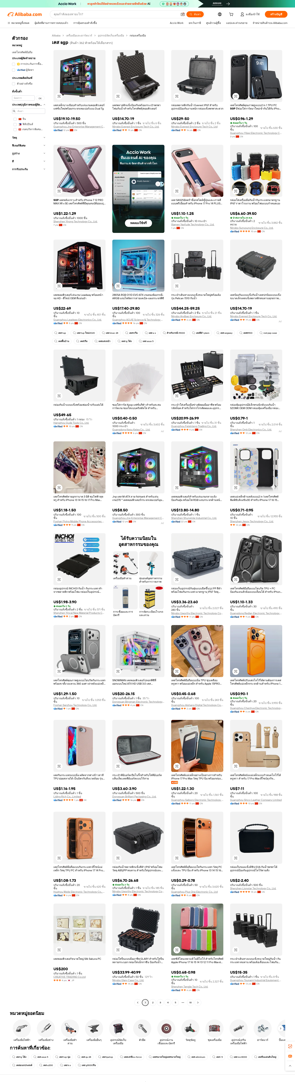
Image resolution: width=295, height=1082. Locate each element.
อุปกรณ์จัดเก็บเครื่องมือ (111, 35)
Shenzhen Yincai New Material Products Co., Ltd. (79, 612)
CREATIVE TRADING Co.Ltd (69, 976)
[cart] (232, 14)
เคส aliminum (196, 1057)
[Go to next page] (198, 1002)
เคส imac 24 (110, 332)
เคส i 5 (217, 1057)
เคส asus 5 (146, 341)
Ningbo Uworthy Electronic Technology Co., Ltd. (197, 613)
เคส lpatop (105, 1057)
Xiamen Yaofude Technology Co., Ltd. (192, 224)
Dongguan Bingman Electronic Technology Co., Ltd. (138, 701)
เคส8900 (245, 332)
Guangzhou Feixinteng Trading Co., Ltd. (194, 426)
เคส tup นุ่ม (62, 1057)
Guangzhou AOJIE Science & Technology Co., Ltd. (138, 319)
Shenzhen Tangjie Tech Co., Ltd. (189, 986)
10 (190, 1002)
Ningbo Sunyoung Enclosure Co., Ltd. (251, 227)
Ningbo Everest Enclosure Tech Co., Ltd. (135, 126)
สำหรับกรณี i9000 (174, 332)
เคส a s (150, 332)
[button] (182, 14)
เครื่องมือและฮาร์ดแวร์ (79, 35)
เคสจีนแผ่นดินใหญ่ (265, 1057)
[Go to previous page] (137, 1002)
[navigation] (28, 519)
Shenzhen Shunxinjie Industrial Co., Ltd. (194, 517)
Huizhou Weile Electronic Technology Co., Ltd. (79, 891)
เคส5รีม (81, 341)
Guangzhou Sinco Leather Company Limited (256, 799)
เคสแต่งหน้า (102, 341)
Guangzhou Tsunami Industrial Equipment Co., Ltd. (256, 980)
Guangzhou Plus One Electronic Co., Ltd (194, 891)
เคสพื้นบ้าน (61, 341)
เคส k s (65, 1065)
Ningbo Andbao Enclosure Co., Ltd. (191, 316)
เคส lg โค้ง (125, 341)
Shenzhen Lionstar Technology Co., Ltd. (253, 888)
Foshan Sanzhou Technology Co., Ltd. (75, 705)
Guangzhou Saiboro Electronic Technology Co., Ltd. (197, 799)
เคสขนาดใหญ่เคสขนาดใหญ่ (164, 1057)
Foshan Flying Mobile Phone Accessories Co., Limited (79, 521)
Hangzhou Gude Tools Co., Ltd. (71, 422)
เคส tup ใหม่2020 (84, 332)
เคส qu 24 (84, 1057)
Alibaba (56, 35)
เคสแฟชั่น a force (131, 1057)
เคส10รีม (131, 332)
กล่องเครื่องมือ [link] (138, 35)
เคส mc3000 (238, 1057)
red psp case (268, 332)
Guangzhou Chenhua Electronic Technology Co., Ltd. (256, 708)
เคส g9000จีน (87, 1065)
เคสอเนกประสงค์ (22, 1065)
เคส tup (60, 332)
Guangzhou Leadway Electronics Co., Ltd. (77, 319)
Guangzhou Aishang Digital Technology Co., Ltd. (197, 705)
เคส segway (224, 332)
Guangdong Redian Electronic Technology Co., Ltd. (256, 613)
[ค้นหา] (195, 14)
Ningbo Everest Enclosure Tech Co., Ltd (194, 126)
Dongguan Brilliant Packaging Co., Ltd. (134, 796)
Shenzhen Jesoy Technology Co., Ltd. (252, 521)
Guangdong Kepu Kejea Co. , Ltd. (131, 429)
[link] (290, 1046)
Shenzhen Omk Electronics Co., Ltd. (251, 429)
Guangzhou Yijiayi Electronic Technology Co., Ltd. (256, 132)
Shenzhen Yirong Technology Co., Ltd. (75, 221)
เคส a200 (46, 1065)
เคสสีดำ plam (200, 332)
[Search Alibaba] (115, 14)
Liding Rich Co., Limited (67, 796)
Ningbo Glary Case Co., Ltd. (128, 980)
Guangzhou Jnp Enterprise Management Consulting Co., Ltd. (79, 126)
